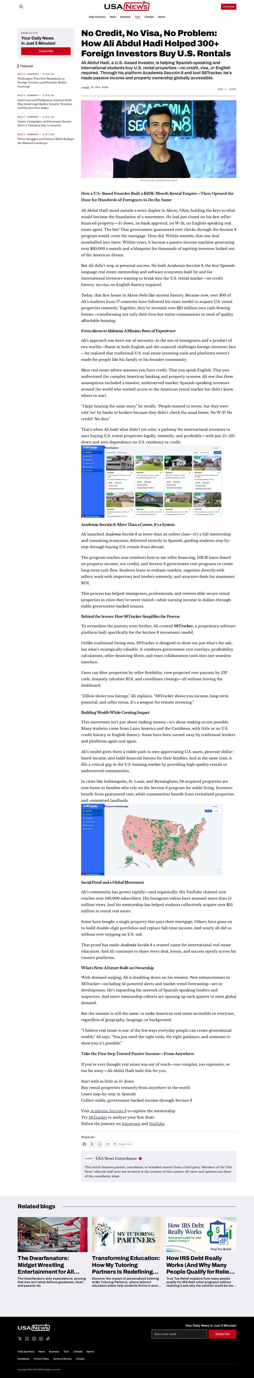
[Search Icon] (21, 6)
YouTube (157, 1124)
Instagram (131, 1124)
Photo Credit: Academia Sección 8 (159, 180)
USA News (102, 87)
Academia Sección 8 (108, 1111)
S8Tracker (98, 1117)
